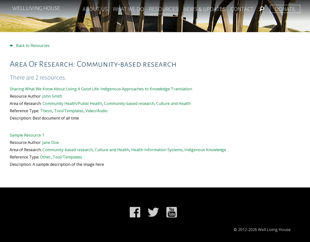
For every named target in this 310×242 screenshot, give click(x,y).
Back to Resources (30, 45)
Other (45, 157)
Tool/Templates (69, 110)
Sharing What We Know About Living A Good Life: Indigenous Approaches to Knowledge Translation (101, 89)
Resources (163, 9)
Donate (285, 9)
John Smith (52, 96)
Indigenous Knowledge (205, 149)
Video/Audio (97, 110)
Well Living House (36, 8)
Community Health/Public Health (72, 103)
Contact (242, 9)
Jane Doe (50, 142)
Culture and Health (173, 103)
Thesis (46, 110)
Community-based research (129, 103)
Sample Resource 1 (27, 135)
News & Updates (204, 9)
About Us (95, 9)
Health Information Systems (156, 149)
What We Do (128, 9)
